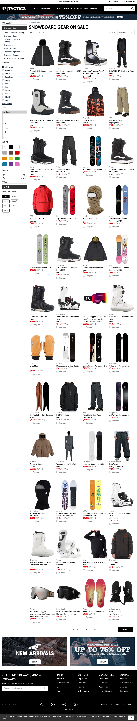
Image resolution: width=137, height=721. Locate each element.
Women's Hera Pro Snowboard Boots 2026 (42, 106)
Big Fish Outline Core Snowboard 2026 (42, 400)
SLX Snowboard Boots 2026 (42, 301)
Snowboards (8, 45)
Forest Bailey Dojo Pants (95, 400)
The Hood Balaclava (42, 498)
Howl (7, 87)
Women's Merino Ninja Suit (69, 449)
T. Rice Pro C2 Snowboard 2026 (95, 153)
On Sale (15, 187)
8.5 (14, 137)
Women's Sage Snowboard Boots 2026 (122, 303)
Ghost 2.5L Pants (122, 105)
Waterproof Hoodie (42, 203)
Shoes (66, 8)
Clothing (57, 8)
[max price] (24, 178)
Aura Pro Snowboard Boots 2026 (69, 56)
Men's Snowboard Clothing (14, 33)
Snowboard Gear (15, 28)
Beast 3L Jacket (95, 105)
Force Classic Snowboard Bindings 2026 (69, 548)
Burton (7, 74)
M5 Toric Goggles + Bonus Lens (95, 303)
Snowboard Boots (10, 36)
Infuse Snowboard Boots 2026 (69, 105)
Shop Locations (125, 691)
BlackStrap (9, 97)
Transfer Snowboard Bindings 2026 (69, 303)
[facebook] (75, 705)
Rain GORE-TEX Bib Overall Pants (122, 56)
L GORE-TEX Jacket (69, 400)
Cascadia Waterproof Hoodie (95, 252)
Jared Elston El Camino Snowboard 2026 (122, 203)
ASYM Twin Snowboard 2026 (122, 399)
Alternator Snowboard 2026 (42, 251)
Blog (58, 687)
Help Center (82, 679)
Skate (35, 8)
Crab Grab (9, 77)
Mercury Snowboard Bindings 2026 (122, 499)
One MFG (8, 94)
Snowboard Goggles (11, 55)
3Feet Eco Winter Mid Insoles (95, 595)
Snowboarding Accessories (14, 52)
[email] (25, 688)
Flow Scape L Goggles (42, 598)
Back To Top (68, 709)
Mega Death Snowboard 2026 (69, 350)
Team (59, 691)
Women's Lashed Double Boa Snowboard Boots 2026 (42, 548)
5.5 (14, 117)
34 (95, 629)
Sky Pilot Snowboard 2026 (69, 202)
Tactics (14, 9)
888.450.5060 (125, 679)
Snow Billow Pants (69, 154)
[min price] (6, 178)
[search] (119, 8)
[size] (14, 125)
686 (6, 84)
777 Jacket (122, 547)
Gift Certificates (63, 683)
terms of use (111, 716)
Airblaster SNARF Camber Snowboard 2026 (122, 252)
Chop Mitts (42, 351)
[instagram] (41, 705)
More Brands (8, 104)
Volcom (8, 80)
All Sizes (14, 112)
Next (126, 629)
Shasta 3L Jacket (42, 449)
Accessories (76, 8)
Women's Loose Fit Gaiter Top (95, 547)
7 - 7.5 (14, 129)
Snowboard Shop (34, 23)
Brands (93, 8)
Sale (86, 8)
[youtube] (64, 705)
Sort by (112, 32)
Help (122, 2)
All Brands (7, 67)
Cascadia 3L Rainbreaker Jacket (42, 56)
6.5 (14, 123)
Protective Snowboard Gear (14, 58)
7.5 (14, 132)
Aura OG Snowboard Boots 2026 (122, 154)
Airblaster (9, 70)
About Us (60, 679)
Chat (109, 2)
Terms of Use (115, 704)
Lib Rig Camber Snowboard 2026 (95, 350)
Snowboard (45, 8)
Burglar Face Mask (95, 203)
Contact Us (82, 683)
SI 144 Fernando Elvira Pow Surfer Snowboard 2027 (69, 498)
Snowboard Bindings (11, 48)
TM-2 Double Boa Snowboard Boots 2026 (69, 254)
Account (115, 2)
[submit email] (44, 687)
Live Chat (123, 687)
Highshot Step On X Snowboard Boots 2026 (42, 155)
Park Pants (122, 449)
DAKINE (8, 90)
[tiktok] (53, 705)
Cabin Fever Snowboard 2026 (122, 350)
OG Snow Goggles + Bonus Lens (69, 596)
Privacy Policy (126, 704)
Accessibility (105, 704)
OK (131, 718)
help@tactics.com (126, 683)
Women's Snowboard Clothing (12, 40)
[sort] (126, 32)
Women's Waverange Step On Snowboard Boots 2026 (95, 57)
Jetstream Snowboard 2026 (95, 448)
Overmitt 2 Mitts (122, 596)
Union (7, 100)
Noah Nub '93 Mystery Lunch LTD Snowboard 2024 (95, 498)
